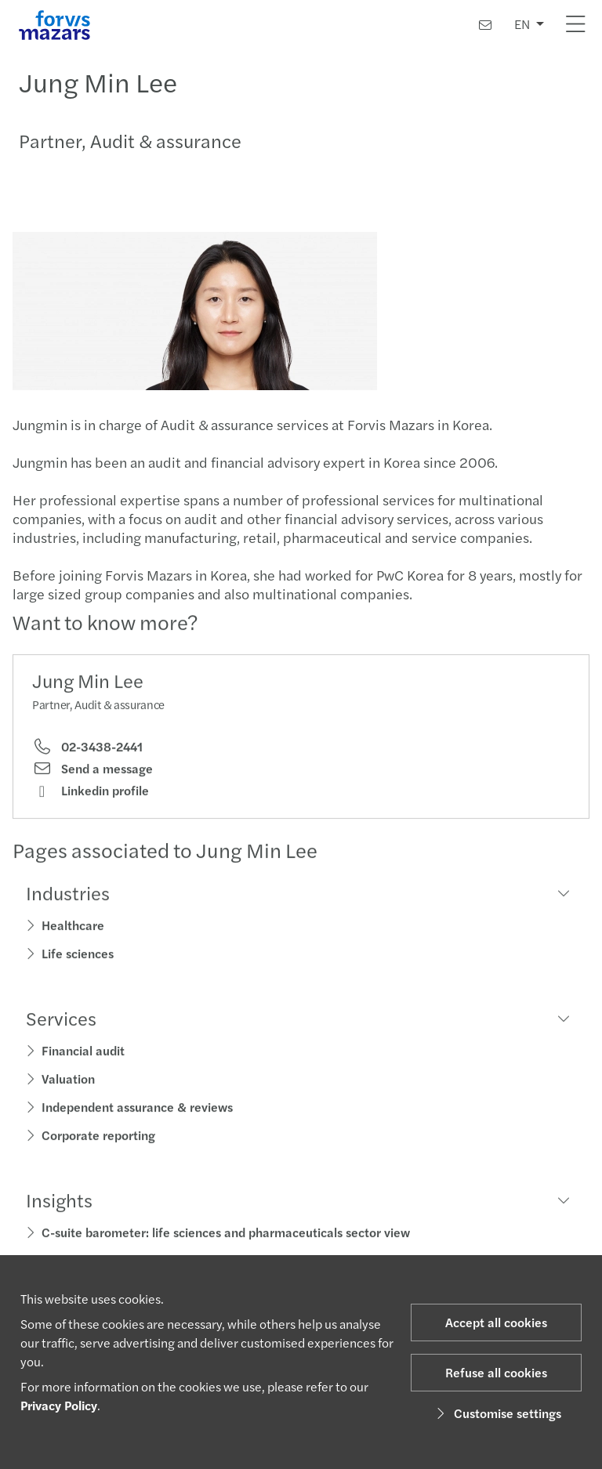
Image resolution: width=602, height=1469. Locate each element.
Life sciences (78, 957)
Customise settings (496, 1413)
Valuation (68, 1082)
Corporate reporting (98, 1139)
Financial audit (83, 1054)
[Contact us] (485, 24)
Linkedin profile (90, 794)
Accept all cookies (496, 1322)
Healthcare (73, 929)
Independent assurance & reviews (137, 1111)
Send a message (92, 772)
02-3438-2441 (87, 750)
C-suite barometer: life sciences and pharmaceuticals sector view (226, 1236)
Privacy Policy (58, 1405)
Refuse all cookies (496, 1372)
